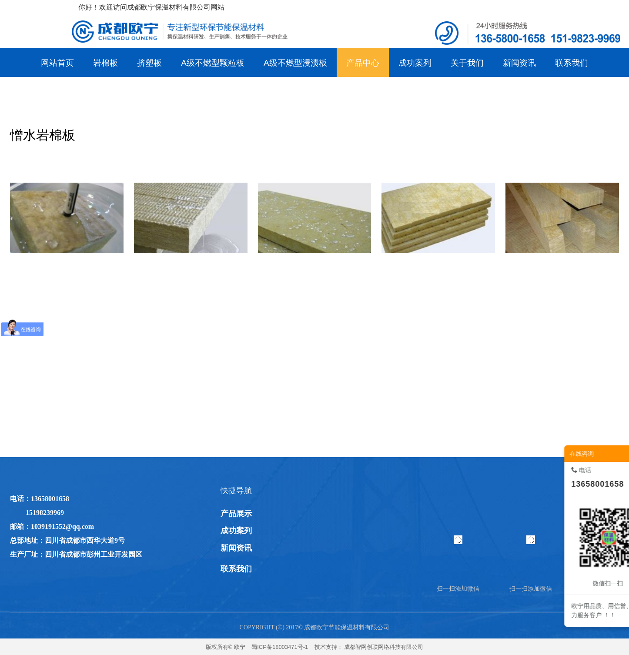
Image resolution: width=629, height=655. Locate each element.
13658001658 (50, 498)
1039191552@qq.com (62, 526)
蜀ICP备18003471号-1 (279, 647)
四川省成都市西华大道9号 (85, 540)
